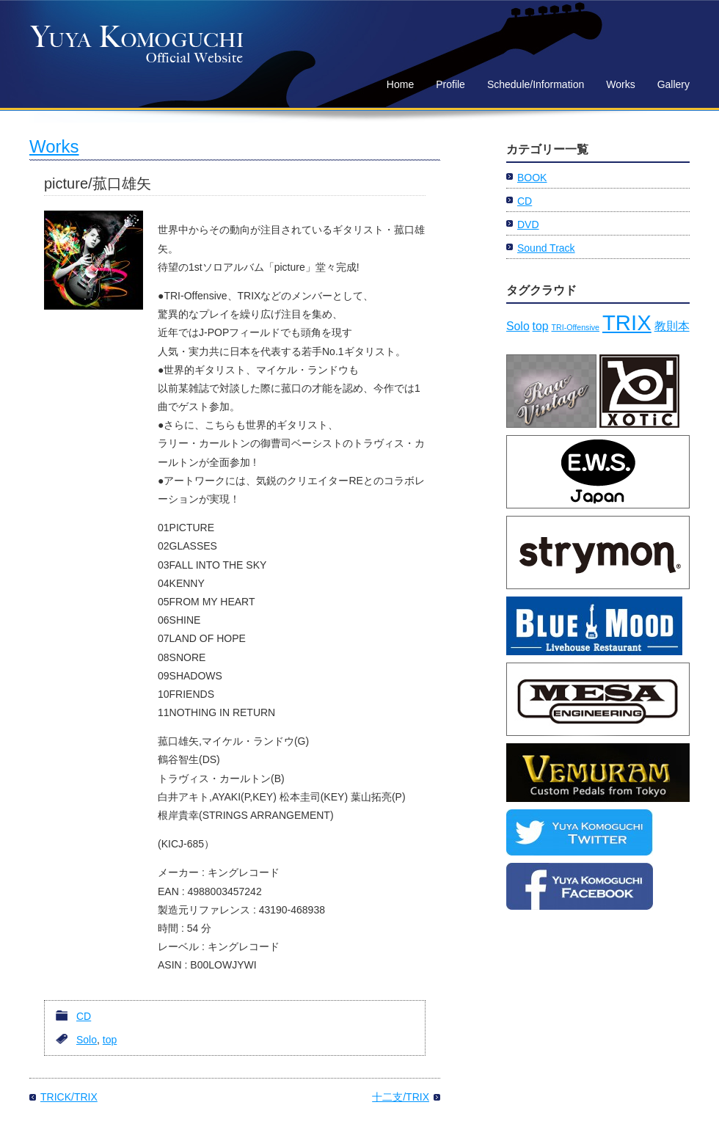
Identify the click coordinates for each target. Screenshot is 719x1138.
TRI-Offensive (575, 327)
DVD (528, 224)
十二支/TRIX (400, 1097)
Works (620, 84)
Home (400, 84)
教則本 (672, 326)
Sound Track (546, 248)
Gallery (673, 84)
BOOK (532, 177)
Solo (86, 1040)
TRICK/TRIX (69, 1097)
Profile (450, 84)
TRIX (627, 322)
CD (83, 1016)
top (110, 1040)
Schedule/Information (535, 84)
